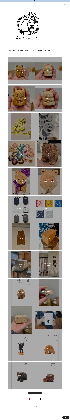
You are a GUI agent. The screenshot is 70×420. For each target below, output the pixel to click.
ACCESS (34, 50)
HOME (9, 50)
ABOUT (14, 50)
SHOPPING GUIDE (42, 50)
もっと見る (35, 392)
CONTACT (27, 50)
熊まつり (50, 50)
